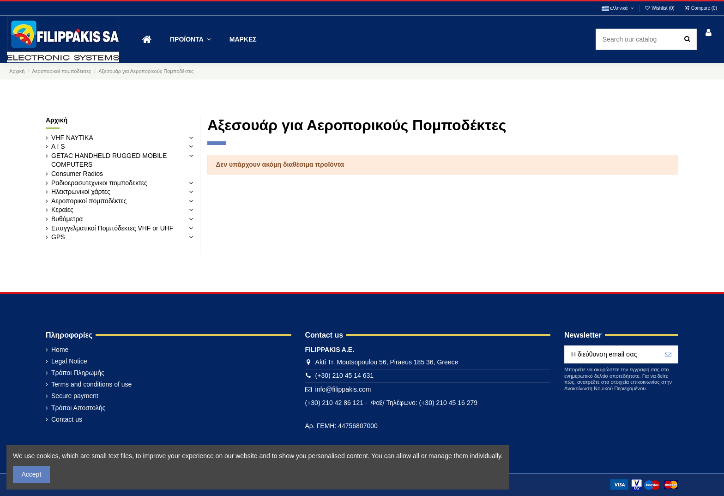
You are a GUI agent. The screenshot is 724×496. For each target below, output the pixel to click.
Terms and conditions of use (91, 384)
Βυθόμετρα (67, 219)
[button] (190, 39)
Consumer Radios (77, 173)
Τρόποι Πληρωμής (77, 372)
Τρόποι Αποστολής (78, 407)
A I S (58, 146)
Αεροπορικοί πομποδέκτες (89, 201)
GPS (58, 237)
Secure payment (74, 395)
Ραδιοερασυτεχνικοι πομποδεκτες (99, 183)
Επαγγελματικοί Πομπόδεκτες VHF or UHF (112, 228)
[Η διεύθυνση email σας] (611, 354)
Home (59, 349)
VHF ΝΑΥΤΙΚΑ (72, 137)
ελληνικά (618, 8)
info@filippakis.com (343, 389)
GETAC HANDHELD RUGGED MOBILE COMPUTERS (109, 160)
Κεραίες (62, 209)
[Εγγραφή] (668, 354)
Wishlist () (660, 8)
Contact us (66, 419)
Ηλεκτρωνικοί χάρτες (80, 191)
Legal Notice (69, 361)
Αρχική (56, 120)
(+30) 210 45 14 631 (344, 375)
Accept (32, 474)
